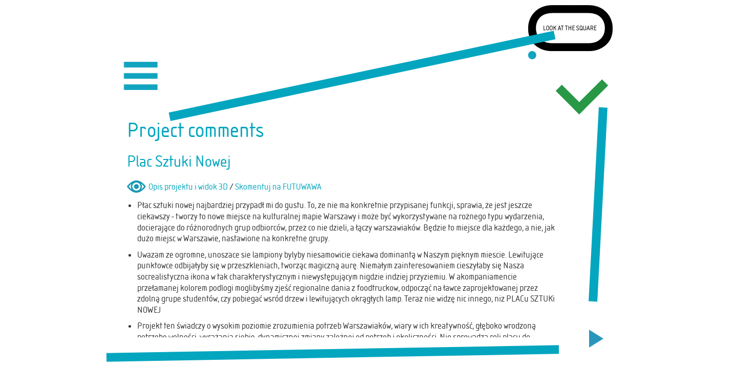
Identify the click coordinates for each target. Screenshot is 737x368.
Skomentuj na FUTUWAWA (278, 186)
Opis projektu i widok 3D (188, 186)
